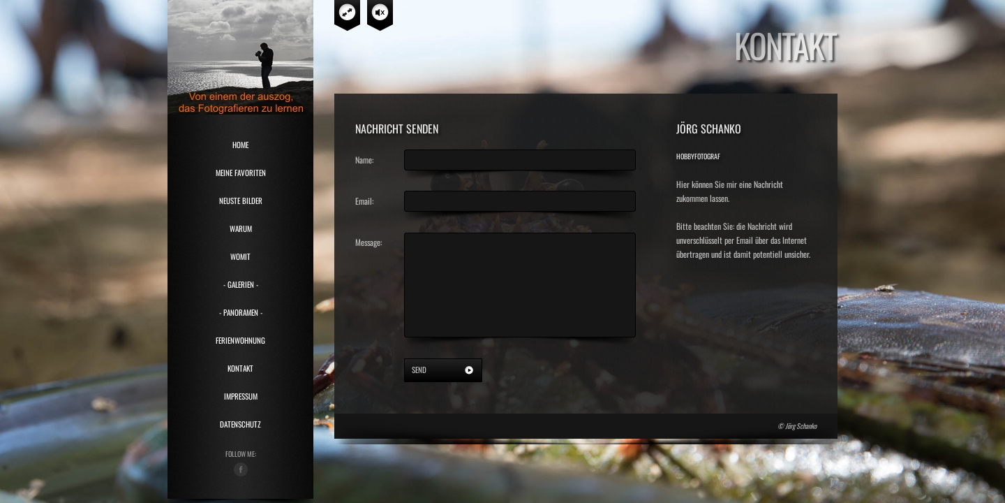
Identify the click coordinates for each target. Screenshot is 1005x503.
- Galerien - (240, 284)
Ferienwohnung (240, 340)
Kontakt (240, 368)
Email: (364, 201)
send (419, 369)
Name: (364, 160)
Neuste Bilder (240, 200)
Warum (241, 228)
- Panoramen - (240, 312)
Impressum (241, 396)
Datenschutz (240, 424)
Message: (368, 242)
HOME (240, 144)
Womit (240, 256)
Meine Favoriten (241, 172)
